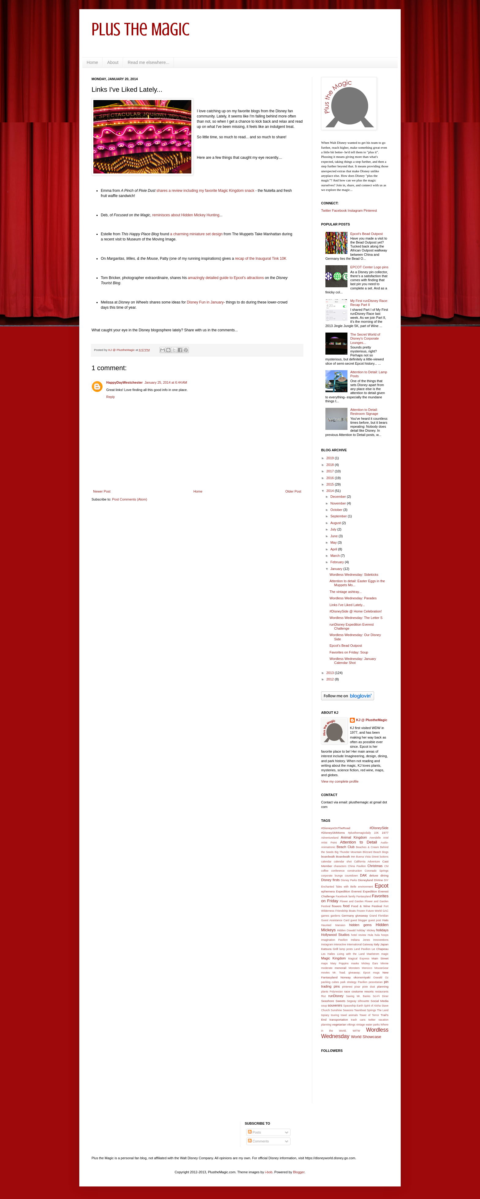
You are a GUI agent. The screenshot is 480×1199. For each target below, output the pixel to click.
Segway (351, 1001)
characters (340, 866)
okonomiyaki (362, 977)
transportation (338, 1019)
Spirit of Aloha (372, 1005)
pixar (357, 986)
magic (384, 953)
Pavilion (362, 982)
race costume (353, 991)
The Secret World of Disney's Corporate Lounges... (365, 338)
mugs (376, 972)
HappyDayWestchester (124, 382)
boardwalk (328, 856)
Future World (374, 910)
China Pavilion (357, 866)
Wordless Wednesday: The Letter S (355, 618)
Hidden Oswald (346, 930)
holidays (382, 930)
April (334, 549)
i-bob (268, 1172)
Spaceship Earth (353, 1005)
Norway (345, 977)
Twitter (326, 210)
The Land (382, 1010)
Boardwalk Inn (345, 856)
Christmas (375, 866)
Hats (385, 920)
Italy (376, 944)
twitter (371, 1019)
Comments (258, 1141)
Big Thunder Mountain (348, 852)
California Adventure (367, 861)
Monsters (354, 968)
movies (325, 972)
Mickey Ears (370, 963)
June (334, 536)
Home (92, 62)
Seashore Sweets (333, 1001)
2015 (330, 484)
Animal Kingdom (354, 837)
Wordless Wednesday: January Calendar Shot (352, 661)
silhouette (363, 1001)
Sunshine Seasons (342, 1010)
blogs (385, 852)
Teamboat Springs (365, 1010)
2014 (330, 491)
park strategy (348, 982)
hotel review (358, 934)
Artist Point (329, 842)
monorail (340, 968)
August (336, 523)
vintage (360, 1024)
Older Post (293, 491)
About (112, 62)
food (346, 906)
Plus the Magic (140, 29)
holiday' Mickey (366, 930)
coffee (324, 870)
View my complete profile (339, 781)
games (325, 915)
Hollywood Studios (335, 934)
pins (337, 986)
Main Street (380, 958)
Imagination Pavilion (334, 939)
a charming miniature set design (196, 234)
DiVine (378, 880)
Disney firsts (330, 880)
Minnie (384, 963)
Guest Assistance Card (335, 920)
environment (365, 886)
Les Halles (328, 953)
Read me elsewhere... (148, 62)
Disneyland (365, 880)
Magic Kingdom (333, 958)
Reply (110, 397)
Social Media (379, 1001)
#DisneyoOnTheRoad (335, 828)
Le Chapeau (380, 949)
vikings (351, 1024)
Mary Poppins (339, 963)
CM (386, 866)
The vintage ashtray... (345, 592)
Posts (254, 1132)
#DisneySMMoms (333, 832)
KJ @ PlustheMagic (371, 720)
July (333, 529)
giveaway (361, 915)
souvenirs (335, 1005)
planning (382, 986)
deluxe (373, 875)
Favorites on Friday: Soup (348, 652)
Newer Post (102, 491)
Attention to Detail (358, 842)
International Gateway (360, 944)
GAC (385, 910)
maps (324, 963)
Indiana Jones (360, 939)
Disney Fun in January (205, 302)
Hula (370, 934)
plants (324, 991)
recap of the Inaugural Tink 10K (261, 258)
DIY (386, 880)
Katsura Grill (329, 949)
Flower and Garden (352, 901)
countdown (351, 875)
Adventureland (330, 837)
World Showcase (366, 1036)
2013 (330, 673)
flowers (336, 906)
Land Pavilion (362, 949)
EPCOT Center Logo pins (369, 267)
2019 (330, 458)
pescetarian (375, 982)
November (338, 503)
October (336, 510)
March (335, 555)
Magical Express (358, 958)
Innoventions (380, 939)
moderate (326, 968)
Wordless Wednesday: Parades (353, 598)
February (337, 562)
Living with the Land (351, 953)
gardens (335, 915)
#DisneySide (378, 828)
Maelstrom (373, 953)
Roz (323, 996)
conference (338, 870)
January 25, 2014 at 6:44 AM (165, 382)
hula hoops (381, 934)
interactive (340, 944)
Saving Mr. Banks (358, 996)
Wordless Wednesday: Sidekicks (353, 574)
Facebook (339, 210)
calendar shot (343, 861)
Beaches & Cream (367, 847)
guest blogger (359, 920)
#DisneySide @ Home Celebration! (355, 611)
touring (335, 1015)
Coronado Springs (376, 870)
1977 (385, 832)
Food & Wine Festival (366, 906)
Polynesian (336, 991)
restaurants (381, 991)
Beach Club (346, 847)
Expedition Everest (349, 891)
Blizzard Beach (372, 852)
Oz (386, 977)
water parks (373, 1024)
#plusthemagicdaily (359, 832)
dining (384, 875)
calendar (326, 861)
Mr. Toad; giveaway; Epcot (351, 972)
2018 (330, 465)
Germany (348, 915)
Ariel (385, 837)
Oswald (377, 977)
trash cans (358, 1019)
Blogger (298, 1172)
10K (376, 832)
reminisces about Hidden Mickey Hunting (185, 215)
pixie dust (368, 986)
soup (324, 1005)
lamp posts (346, 949)
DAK (363, 875)
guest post (374, 920)
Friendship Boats (346, 910)
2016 (330, 478)
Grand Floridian (378, 915)
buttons (384, 856)
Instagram (355, 210)
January (336, 569)
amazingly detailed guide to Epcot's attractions (226, 278)
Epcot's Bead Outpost (366, 234)
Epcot (381, 886)
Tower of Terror (369, 1015)
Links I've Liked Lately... (347, 605)
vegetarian (339, 1024)
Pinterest (370, 210)
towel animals (349, 1015)
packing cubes (330, 982)
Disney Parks (349, 880)
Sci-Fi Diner (380, 996)
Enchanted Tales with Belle (338, 886)
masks (355, 963)
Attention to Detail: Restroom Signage (364, 411)
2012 (330, 679)
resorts (368, 991)
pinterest (347, 986)
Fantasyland (363, 896)
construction (354, 870)
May (334, 542)
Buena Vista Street (367, 856)
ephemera (328, 891)
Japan (384, 944)
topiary (325, 1015)
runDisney (336, 996)
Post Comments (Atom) (129, 499)
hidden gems (360, 925)
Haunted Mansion (333, 925)
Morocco (367, 968)
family (351, 896)
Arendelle (375, 837)
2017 (330, 471)
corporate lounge (332, 875)
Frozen (361, 910)
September (339, 516)
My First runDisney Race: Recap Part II (369, 303)
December (338, 496)
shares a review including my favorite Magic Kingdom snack (205, 190)
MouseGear (381, 968)
